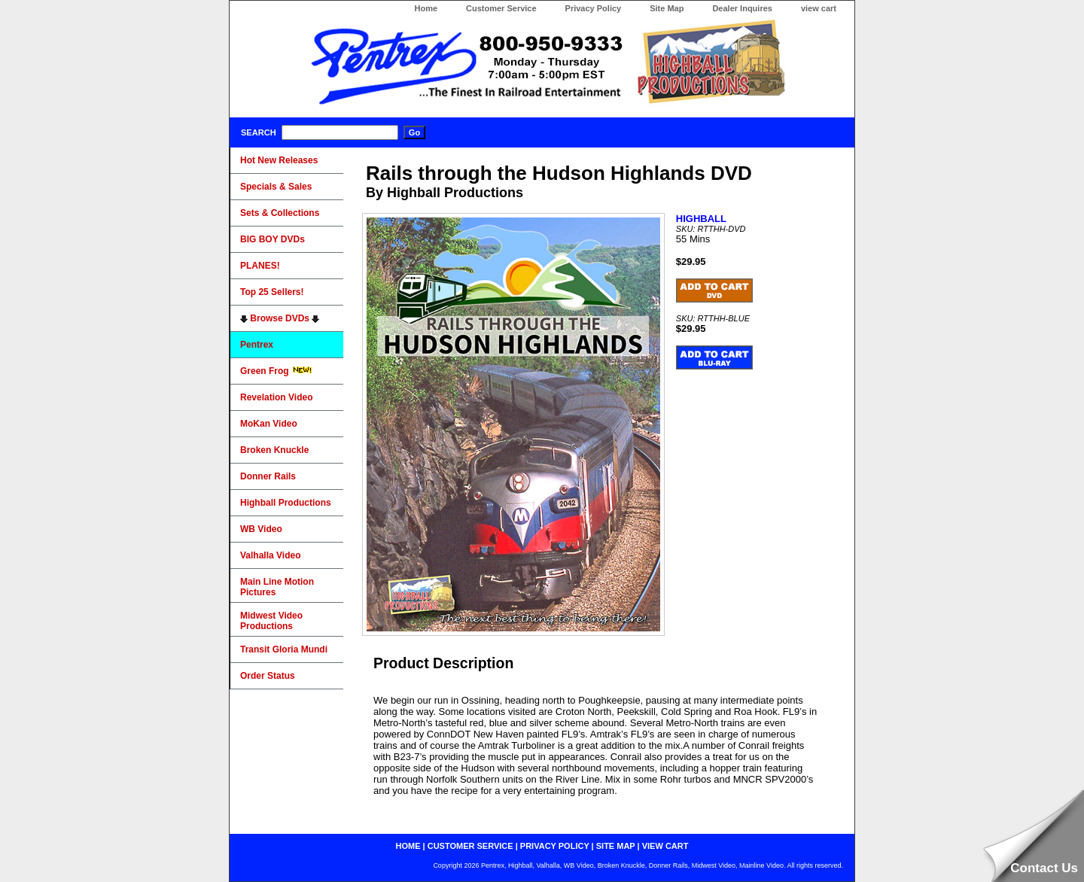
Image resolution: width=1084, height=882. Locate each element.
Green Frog (276, 371)
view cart (818, 8)
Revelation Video (276, 397)
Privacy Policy (593, 8)
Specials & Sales (276, 186)
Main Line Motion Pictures (277, 587)
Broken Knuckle (274, 450)
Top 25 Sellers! (271, 292)
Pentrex (256, 344)
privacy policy (554, 845)
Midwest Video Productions (271, 620)
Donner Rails (268, 476)
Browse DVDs (279, 318)
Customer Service (501, 8)
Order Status (267, 676)
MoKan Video (268, 423)
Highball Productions (285, 502)
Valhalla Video (270, 555)
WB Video (261, 529)
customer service (470, 845)
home (408, 845)
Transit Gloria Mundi (283, 649)
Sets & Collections (279, 213)
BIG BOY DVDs (272, 239)
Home (425, 8)
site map (615, 845)
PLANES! (260, 265)
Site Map (667, 8)
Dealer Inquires (742, 8)
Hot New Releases (279, 160)
